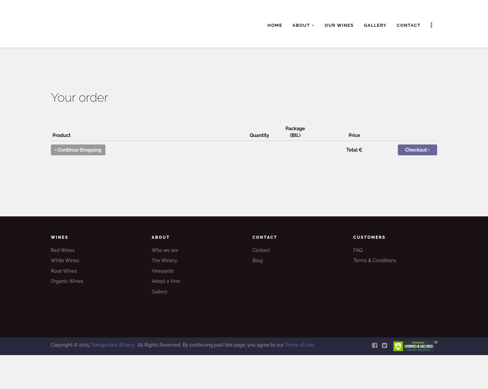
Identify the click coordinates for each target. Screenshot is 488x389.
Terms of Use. (299, 345)
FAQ (358, 250)
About (303, 25)
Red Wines (63, 250)
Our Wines (339, 25)
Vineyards (163, 271)
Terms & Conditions (374, 260)
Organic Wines (67, 281)
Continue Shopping (78, 150)
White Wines (65, 260)
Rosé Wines (64, 271)
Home (274, 25)
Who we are (165, 250)
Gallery (375, 25)
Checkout (417, 150)
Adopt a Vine (166, 281)
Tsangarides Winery (112, 345)
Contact (409, 25)
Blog (257, 260)
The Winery (164, 260)
